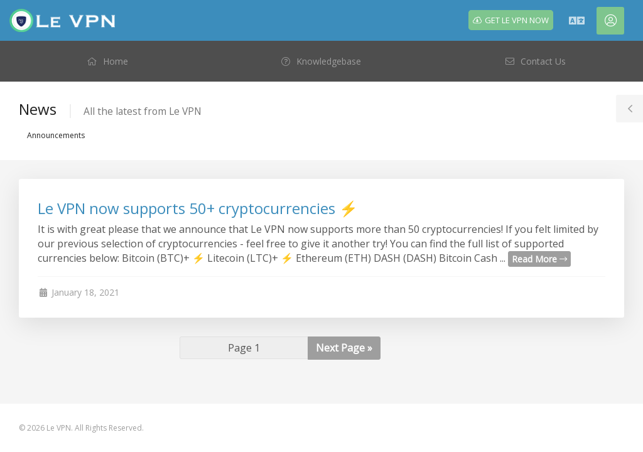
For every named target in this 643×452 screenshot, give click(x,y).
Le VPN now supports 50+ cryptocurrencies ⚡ (198, 208)
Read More (539, 259)
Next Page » (344, 348)
